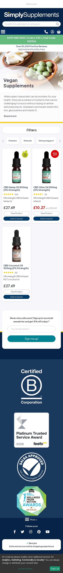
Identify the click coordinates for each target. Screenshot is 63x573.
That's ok (54, 568)
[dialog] (31, 563)
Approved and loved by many (31, 47)
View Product (16, 213)
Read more (10, 116)
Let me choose (25, 568)
